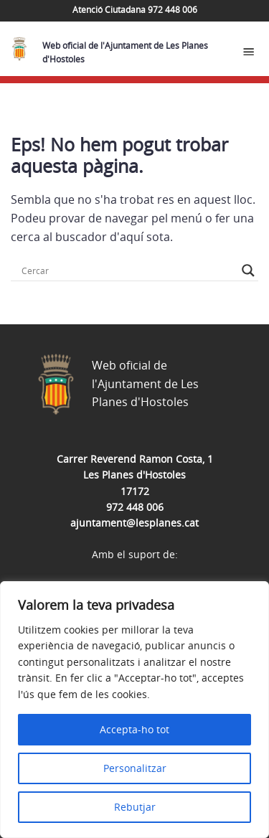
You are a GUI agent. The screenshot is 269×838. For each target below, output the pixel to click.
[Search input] (128, 270)
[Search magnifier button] (248, 270)
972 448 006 (135, 507)
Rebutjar (135, 807)
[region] (134, 709)
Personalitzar (134, 768)
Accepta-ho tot (134, 729)
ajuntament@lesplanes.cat (134, 522)
